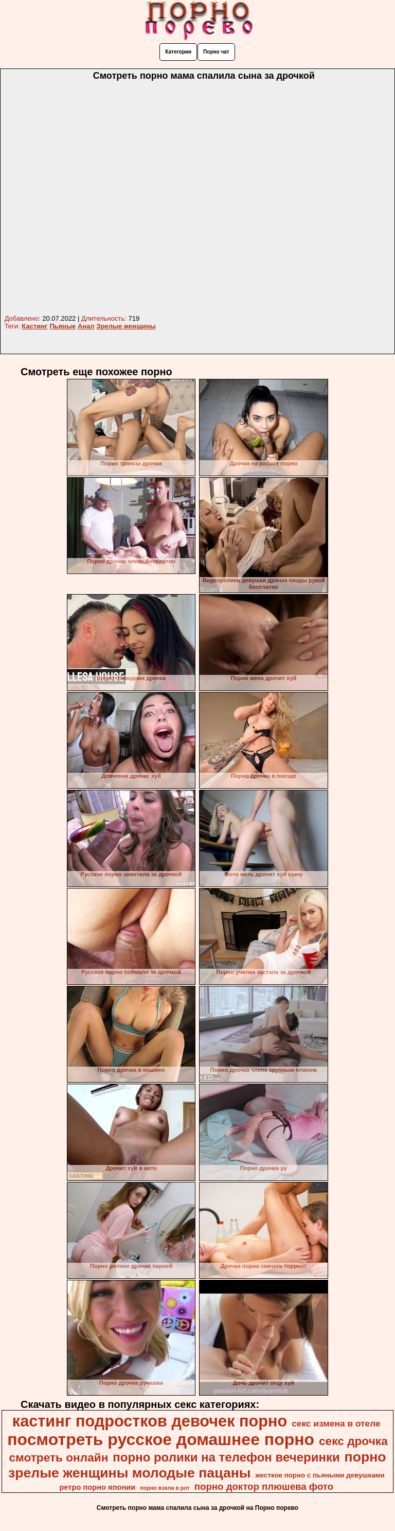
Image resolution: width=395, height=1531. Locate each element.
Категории (178, 52)
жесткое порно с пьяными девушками (319, 1475)
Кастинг (34, 326)
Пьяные (62, 326)
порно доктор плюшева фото (263, 1486)
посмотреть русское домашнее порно (160, 1439)
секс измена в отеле (336, 1423)
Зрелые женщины (126, 326)
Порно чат (216, 52)
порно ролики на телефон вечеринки (226, 1457)
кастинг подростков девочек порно (149, 1421)
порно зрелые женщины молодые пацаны (197, 1465)
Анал (86, 326)
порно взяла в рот (165, 1488)
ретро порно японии (97, 1487)
